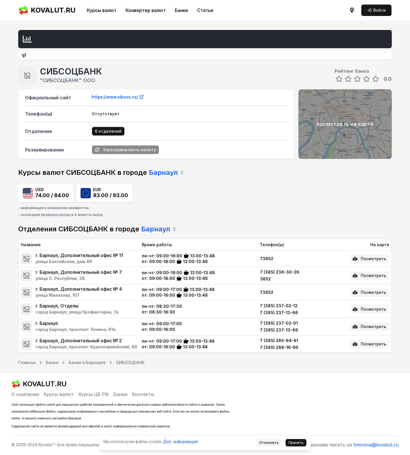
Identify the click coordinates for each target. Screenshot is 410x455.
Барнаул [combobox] (166, 172)
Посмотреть (369, 258)
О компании (25, 394)
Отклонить (269, 442)
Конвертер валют (146, 10)
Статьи (205, 10)
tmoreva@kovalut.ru (376, 445)
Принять (296, 442)
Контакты (143, 394)
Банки (181, 10)
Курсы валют (101, 10)
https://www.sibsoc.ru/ (118, 97)
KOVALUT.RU (46, 10)
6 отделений (108, 131)
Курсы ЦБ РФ (93, 394)
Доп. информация (180, 441)
